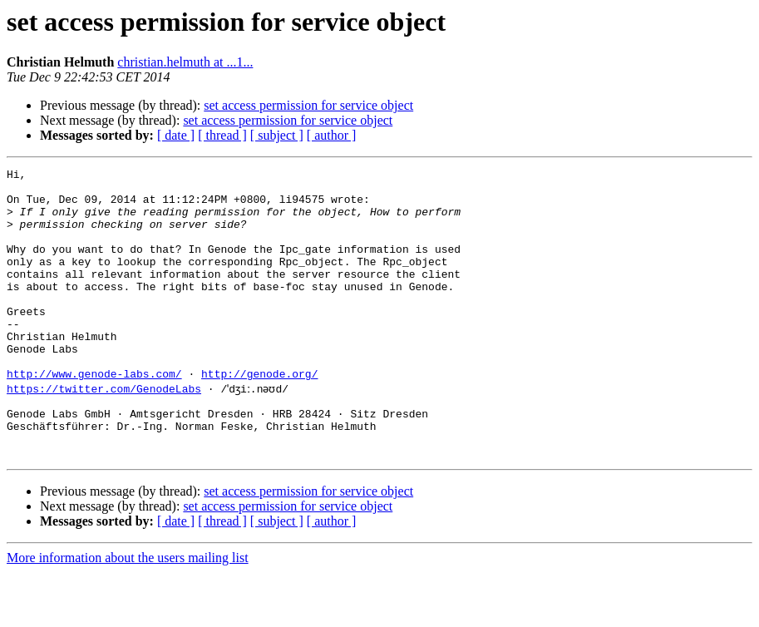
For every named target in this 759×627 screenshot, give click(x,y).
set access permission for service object (308, 105)
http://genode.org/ (259, 415)
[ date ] (176, 135)
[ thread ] (222, 135)
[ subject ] (276, 135)
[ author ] (332, 135)
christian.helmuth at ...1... (185, 62)
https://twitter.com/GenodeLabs (104, 430)
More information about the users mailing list (128, 612)
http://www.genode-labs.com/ (94, 415)
